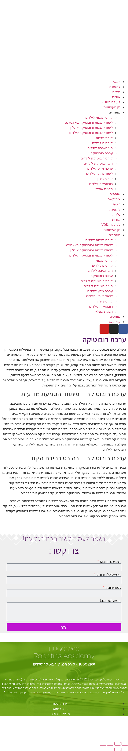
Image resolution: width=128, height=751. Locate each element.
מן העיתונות (112, 107)
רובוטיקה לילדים (101, 184)
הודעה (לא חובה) (110, 600)
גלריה (116, 92)
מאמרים (114, 112)
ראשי (116, 82)
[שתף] (110, 744)
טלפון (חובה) (113, 587)
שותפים (115, 194)
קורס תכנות (104, 138)
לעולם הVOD (110, 102)
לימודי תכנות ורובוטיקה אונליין (91, 128)
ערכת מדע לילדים (100, 168)
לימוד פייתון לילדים (99, 174)
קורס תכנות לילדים (99, 117)
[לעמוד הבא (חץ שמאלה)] (117, 749)
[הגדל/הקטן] (125, 744)
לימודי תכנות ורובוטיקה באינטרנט (89, 122)
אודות (116, 97)
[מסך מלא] (117, 744)
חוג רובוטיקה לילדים (98, 163)
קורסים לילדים (102, 143)
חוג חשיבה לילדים (100, 148)
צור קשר (114, 199)
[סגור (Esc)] (103, 744)
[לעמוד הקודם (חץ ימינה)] (125, 749)
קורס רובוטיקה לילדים (97, 158)
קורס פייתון (105, 179)
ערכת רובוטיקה (101, 153)
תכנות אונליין (103, 189)
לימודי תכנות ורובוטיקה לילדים (91, 133)
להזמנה (114, 87)
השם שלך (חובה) (110, 561)
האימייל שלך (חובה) (108, 574)
